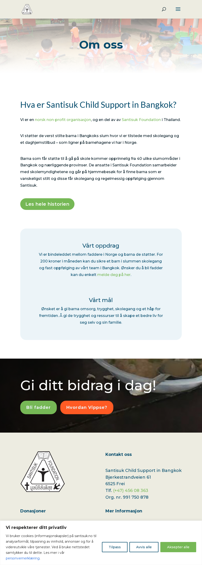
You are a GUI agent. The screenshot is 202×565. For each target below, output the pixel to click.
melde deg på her (114, 274)
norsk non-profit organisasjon (63, 120)
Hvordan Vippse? (86, 407)
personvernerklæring (23, 558)
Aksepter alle (178, 547)
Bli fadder (38, 407)
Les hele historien (47, 204)
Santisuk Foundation (141, 120)
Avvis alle (144, 547)
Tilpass (115, 547)
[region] (101, 543)
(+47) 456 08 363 (130, 490)
